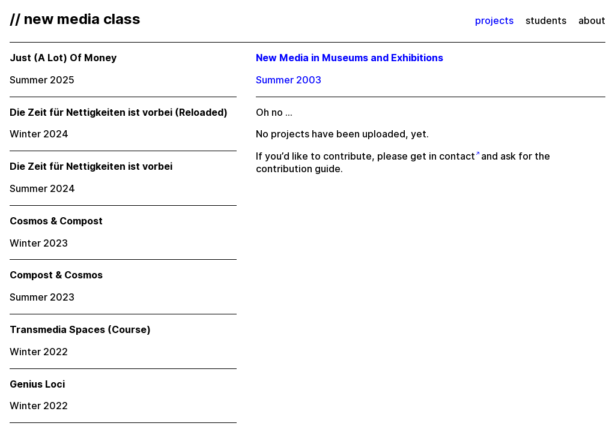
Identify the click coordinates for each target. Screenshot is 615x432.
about (591, 20)
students (546, 20)
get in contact (442, 156)
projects (494, 20)
